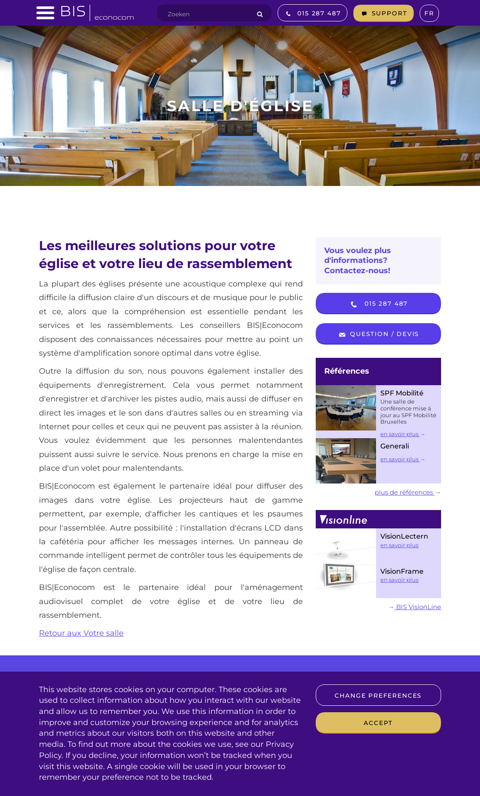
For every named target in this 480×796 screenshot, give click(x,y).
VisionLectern (404, 536)
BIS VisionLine (414, 607)
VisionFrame (402, 571)
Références (346, 371)
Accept (378, 723)
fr (429, 13)
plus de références (408, 492)
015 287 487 (378, 304)
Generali (394, 446)
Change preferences (378, 695)
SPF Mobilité (402, 393)
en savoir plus (402, 433)
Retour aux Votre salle (81, 633)
